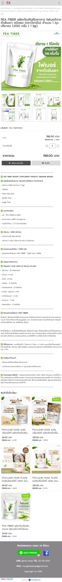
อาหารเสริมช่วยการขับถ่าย (22, 8)
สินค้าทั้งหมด (5, 8)
